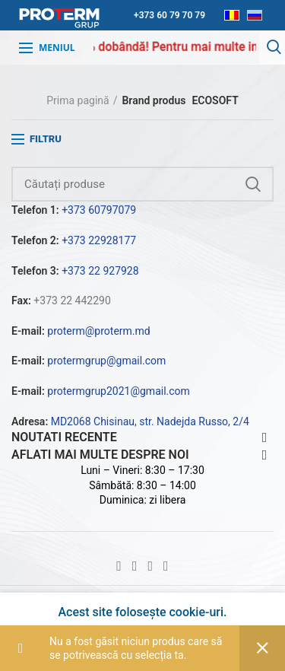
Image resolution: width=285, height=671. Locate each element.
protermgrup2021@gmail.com (118, 391)
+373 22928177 (99, 240)
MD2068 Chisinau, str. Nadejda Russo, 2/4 (150, 421)
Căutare (253, 184)
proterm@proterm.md (98, 331)
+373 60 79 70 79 (169, 15)
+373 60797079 (99, 210)
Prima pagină (77, 100)
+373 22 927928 (100, 271)
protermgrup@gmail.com (106, 361)
